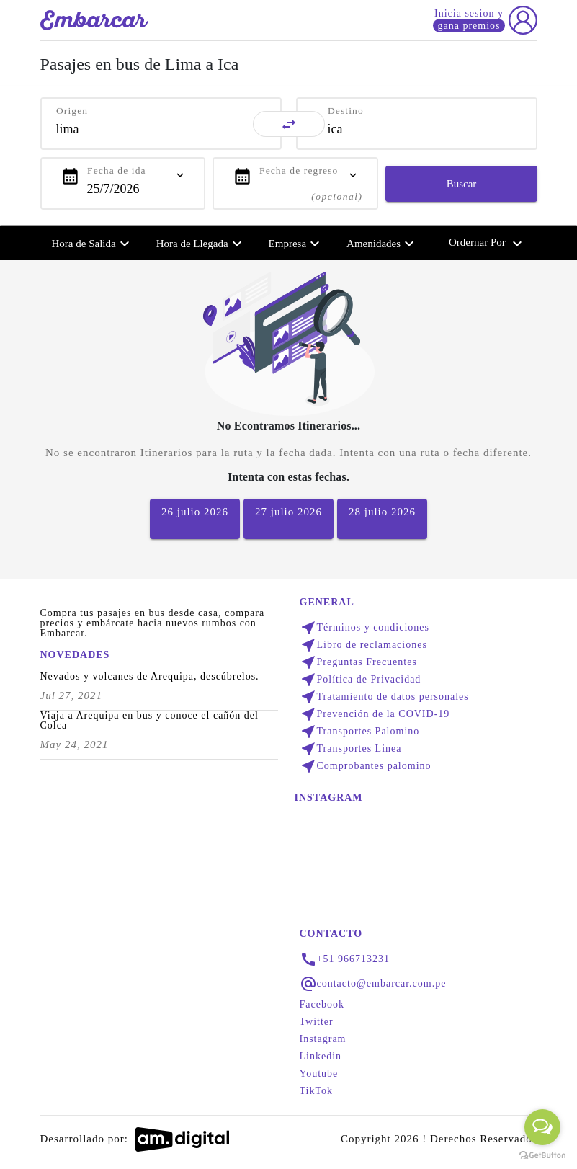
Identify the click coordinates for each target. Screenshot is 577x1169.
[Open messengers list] (542, 1127)
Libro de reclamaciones (363, 645)
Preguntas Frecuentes (358, 662)
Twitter (317, 1022)
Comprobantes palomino (365, 766)
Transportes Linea (351, 748)
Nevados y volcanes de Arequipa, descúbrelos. (149, 677)
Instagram (323, 1039)
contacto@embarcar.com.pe (382, 984)
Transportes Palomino (360, 731)
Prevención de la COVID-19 (375, 714)
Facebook (322, 1005)
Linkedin (321, 1057)
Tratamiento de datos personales (384, 697)
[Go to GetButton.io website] (542, 1154)
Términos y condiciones (365, 627)
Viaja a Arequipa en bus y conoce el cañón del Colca (149, 721)
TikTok (317, 1091)
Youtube (319, 1074)
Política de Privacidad (360, 679)
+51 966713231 (353, 959)
